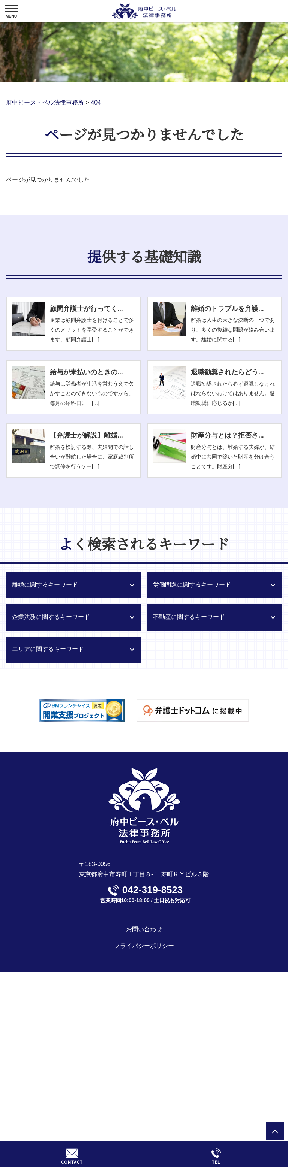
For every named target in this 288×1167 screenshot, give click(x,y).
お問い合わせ (144, 929)
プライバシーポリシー (144, 946)
